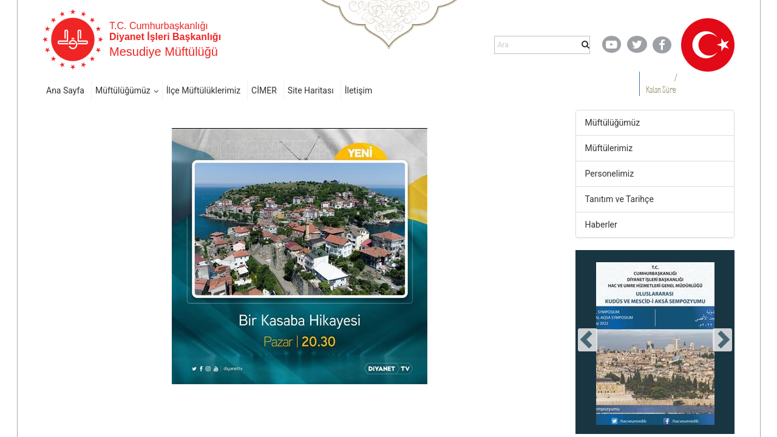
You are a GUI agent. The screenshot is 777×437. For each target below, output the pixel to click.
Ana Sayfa (65, 90)
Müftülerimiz (609, 148)
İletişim (359, 90)
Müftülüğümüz (123, 90)
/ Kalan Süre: (661, 83)
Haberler (601, 224)
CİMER (264, 90)
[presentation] (587, 339)
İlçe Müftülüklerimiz (203, 90)
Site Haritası (311, 90)
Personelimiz (609, 173)
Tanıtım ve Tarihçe (619, 199)
